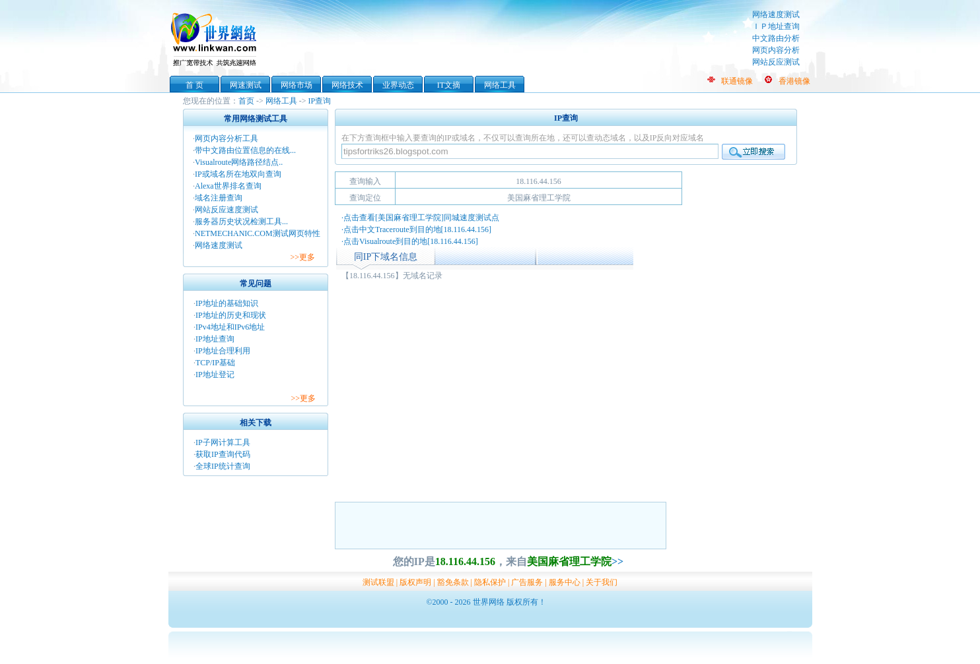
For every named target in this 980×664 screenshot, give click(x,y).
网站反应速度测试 (226, 209)
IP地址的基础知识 (226, 303)
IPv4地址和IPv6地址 (230, 327)
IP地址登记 (214, 374)
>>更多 (302, 257)
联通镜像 (737, 81)
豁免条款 (453, 582)
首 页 (194, 85)
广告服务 (527, 582)
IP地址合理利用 (222, 350)
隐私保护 (490, 582)
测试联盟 (378, 582)
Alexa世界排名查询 (228, 186)
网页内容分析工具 (226, 138)
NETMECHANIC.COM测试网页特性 (257, 233)
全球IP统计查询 (222, 466)
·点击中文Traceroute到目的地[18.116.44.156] (416, 229)
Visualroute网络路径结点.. (239, 162)
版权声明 (415, 582)
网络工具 (500, 85)
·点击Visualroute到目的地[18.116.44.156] (409, 241)
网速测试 (246, 85)
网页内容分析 (776, 50)
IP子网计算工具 (222, 442)
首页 (246, 101)
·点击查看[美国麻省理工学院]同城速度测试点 (420, 217)
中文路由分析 (776, 38)
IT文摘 (448, 85)
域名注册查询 (218, 197)
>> (617, 561)
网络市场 (296, 85)
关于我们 (601, 582)
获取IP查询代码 (222, 454)
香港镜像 (794, 81)
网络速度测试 (776, 14)
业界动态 (398, 85)
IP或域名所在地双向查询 (238, 174)
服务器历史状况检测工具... (241, 221)
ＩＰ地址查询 (776, 26)
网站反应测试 (776, 62)
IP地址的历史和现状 (230, 315)
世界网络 (216, 38)
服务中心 (564, 582)
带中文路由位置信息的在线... (245, 150)
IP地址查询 (214, 339)
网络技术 (347, 85)
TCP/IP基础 (215, 362)
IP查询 (320, 101)
